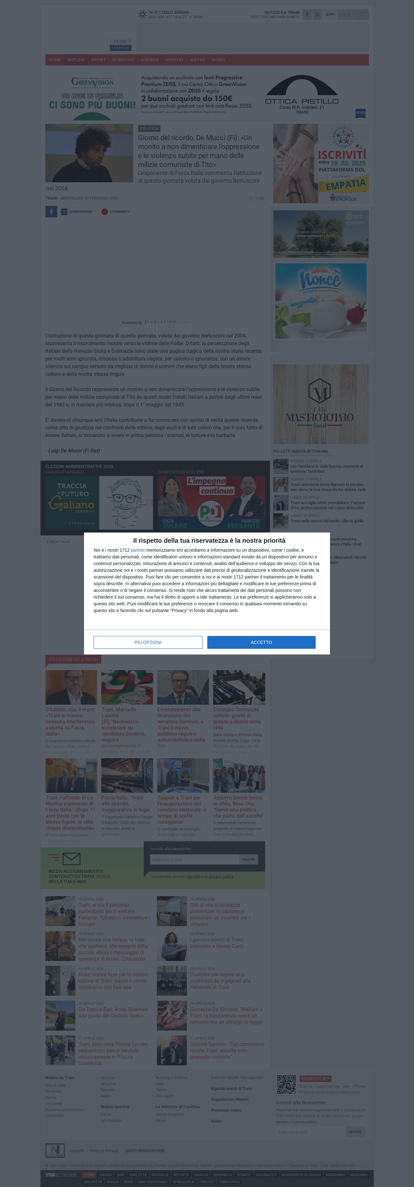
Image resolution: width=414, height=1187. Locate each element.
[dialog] (207, 593)
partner (138, 550)
